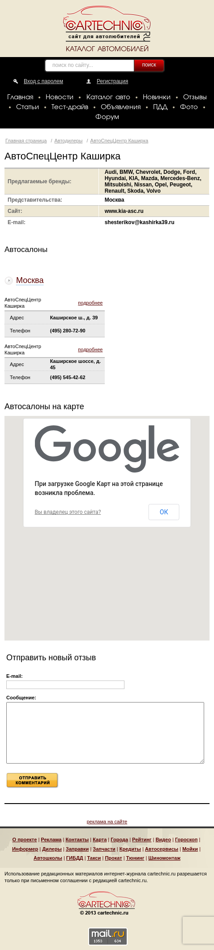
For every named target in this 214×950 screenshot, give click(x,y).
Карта (100, 839)
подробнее (90, 302)
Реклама (51, 839)
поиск (149, 65)
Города (119, 839)
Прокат (113, 858)
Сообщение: (21, 697)
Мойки (190, 849)
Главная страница (26, 140)
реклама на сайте (107, 821)
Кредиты (130, 849)
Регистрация (112, 81)
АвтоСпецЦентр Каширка (119, 140)
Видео (163, 839)
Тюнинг (135, 858)
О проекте (25, 839)
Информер (25, 849)
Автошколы (48, 858)
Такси (94, 858)
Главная (20, 97)
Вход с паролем (43, 81)
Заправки (77, 849)
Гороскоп (186, 839)
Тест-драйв (69, 107)
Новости (59, 97)
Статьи (27, 107)
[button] (159, 538)
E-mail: (14, 676)
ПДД (160, 107)
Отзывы (195, 97)
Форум (107, 117)
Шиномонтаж (164, 858)
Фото (189, 107)
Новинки (157, 97)
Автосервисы (161, 849)
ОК (164, 512)
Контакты (77, 839)
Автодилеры (69, 140)
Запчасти (104, 849)
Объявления (121, 107)
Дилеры (52, 849)
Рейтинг (141, 839)
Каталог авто (108, 97)
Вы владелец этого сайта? (68, 512)
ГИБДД (74, 858)
